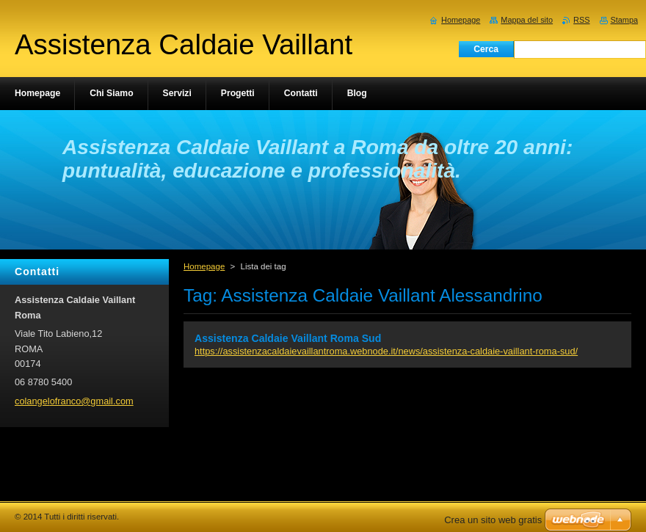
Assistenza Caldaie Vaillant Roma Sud (288, 338)
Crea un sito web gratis (493, 519)
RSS (581, 19)
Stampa (624, 19)
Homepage (204, 266)
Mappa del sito (527, 19)
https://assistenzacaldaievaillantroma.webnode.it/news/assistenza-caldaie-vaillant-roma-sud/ (386, 351)
